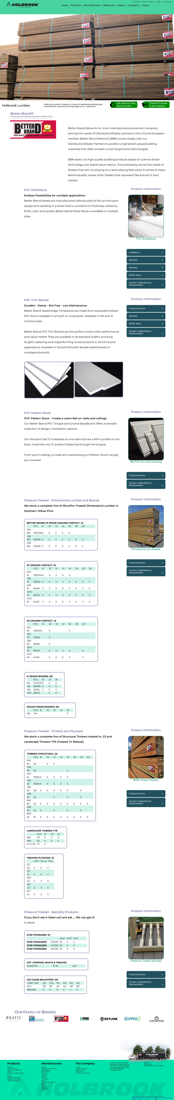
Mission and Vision (82, 1068)
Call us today (136, 1)
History (78, 1067)
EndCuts (44, 1074)
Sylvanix (44, 1086)
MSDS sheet (135, 275)
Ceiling (9, 1076)
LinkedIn (158, 1)
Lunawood (45, 1079)
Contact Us (79, 1071)
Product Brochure (137, 308)
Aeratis (44, 1067)
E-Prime (44, 1073)
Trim (8, 1074)
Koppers (44, 1077)
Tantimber (45, 1088)
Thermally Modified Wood (15, 1073)
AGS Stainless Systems (49, 1068)
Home (65, 5)
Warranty (133, 267)
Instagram (151, 1)
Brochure (133, 260)
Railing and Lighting (14, 1070)
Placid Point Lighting (49, 1082)
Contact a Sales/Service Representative (140, 284)
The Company (85, 1063)
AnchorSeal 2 (46, 1070)
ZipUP (44, 1089)
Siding (9, 1071)
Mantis (44, 1080)
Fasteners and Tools (13, 1079)
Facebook (143, 1)
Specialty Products (13, 1077)
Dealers (121, 5)
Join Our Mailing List (82, 1073)
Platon (44, 1083)
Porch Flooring (12, 1068)
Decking (10, 1067)
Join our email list (167, 1)
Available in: (134, 252)
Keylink (44, 1076)
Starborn (44, 1085)
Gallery (145, 5)
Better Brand (46, 1071)
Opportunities (80, 1070)
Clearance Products (13, 1080)
